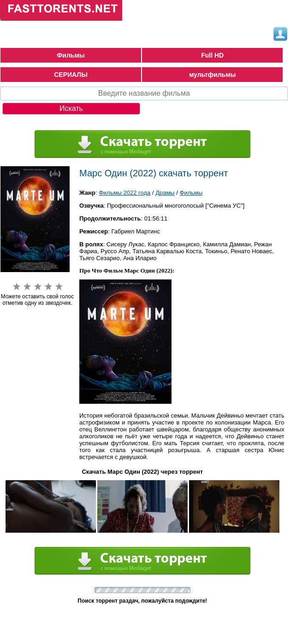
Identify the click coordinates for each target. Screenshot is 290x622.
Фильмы (70, 55)
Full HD (212, 55)
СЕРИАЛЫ (71, 74)
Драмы (165, 192)
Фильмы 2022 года (124, 192)
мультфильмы (212, 74)
